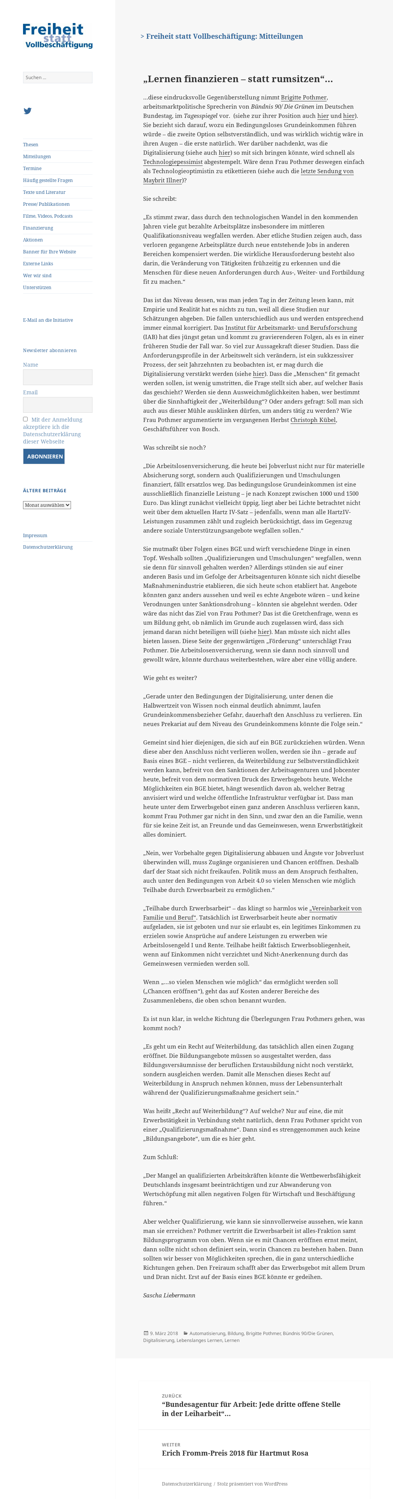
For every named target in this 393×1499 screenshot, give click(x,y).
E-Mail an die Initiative (48, 320)
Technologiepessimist (173, 161)
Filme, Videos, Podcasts (48, 216)
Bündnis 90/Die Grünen (308, 1333)
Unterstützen (37, 287)
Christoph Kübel (313, 420)
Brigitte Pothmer (304, 97)
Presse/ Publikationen (46, 204)
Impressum (35, 535)
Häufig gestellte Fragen (48, 180)
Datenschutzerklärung (48, 547)
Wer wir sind (37, 275)
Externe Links (38, 263)
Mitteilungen (37, 156)
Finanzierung (38, 228)
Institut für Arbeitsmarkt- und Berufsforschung (291, 327)
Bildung (236, 1333)
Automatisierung (207, 1333)
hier (323, 115)
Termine (32, 168)
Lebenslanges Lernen (199, 1340)
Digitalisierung (158, 1340)
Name (30, 364)
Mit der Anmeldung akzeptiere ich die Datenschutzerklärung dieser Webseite (53, 430)
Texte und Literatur (44, 192)
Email (30, 392)
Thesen (30, 144)
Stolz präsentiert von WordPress (252, 1484)
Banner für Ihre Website (49, 251)
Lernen (232, 1340)
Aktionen (33, 240)
